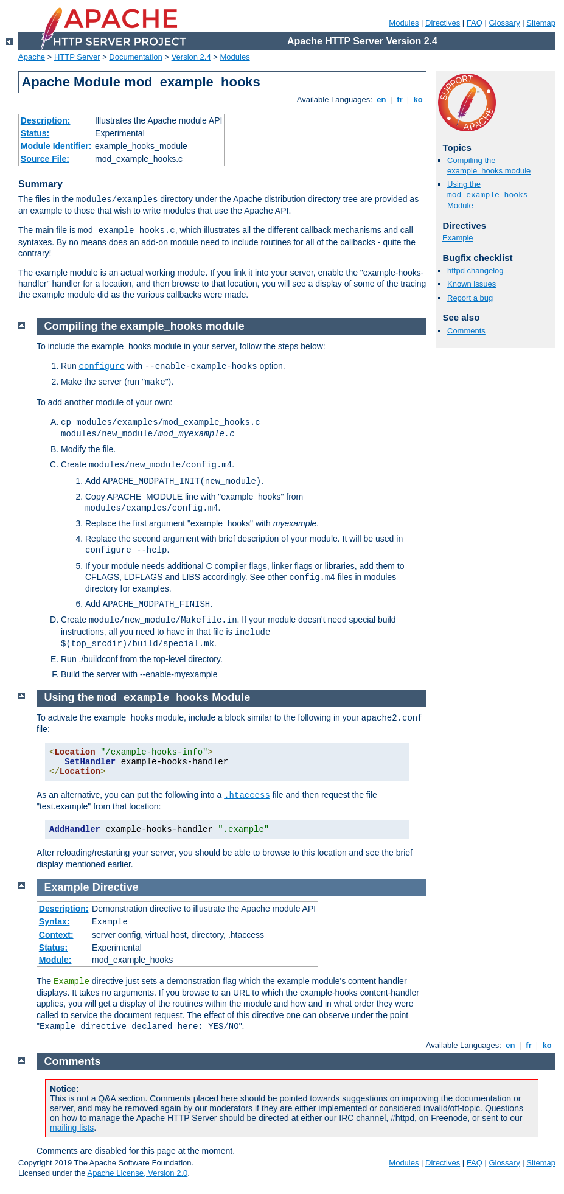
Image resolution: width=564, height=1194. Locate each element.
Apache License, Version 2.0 (137, 1173)
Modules (404, 22)
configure (102, 366)
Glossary (504, 22)
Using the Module (487, 195)
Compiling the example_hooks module (489, 165)
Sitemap (540, 22)
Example (457, 237)
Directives (442, 22)
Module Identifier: (56, 146)
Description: (46, 120)
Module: (55, 960)
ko (418, 99)
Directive (115, 887)
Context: (56, 935)
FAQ (474, 22)
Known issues (471, 283)
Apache (31, 56)
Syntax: (54, 921)
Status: (35, 133)
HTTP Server (77, 56)
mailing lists (72, 1128)
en (381, 99)
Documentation (135, 56)
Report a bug (470, 297)
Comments (466, 330)
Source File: (45, 159)
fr (400, 99)
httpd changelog (475, 270)
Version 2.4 (191, 56)
